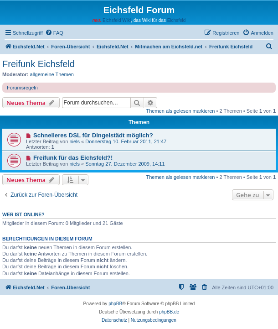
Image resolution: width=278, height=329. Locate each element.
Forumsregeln (22, 87)
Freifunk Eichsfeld (38, 64)
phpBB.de (169, 311)
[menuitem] (54, 32)
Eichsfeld (176, 20)
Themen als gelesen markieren (180, 111)
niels (74, 141)
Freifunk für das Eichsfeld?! (73, 157)
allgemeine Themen (52, 74)
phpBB (115, 303)
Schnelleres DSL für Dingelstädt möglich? (93, 135)
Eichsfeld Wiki (117, 20)
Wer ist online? (23, 214)
